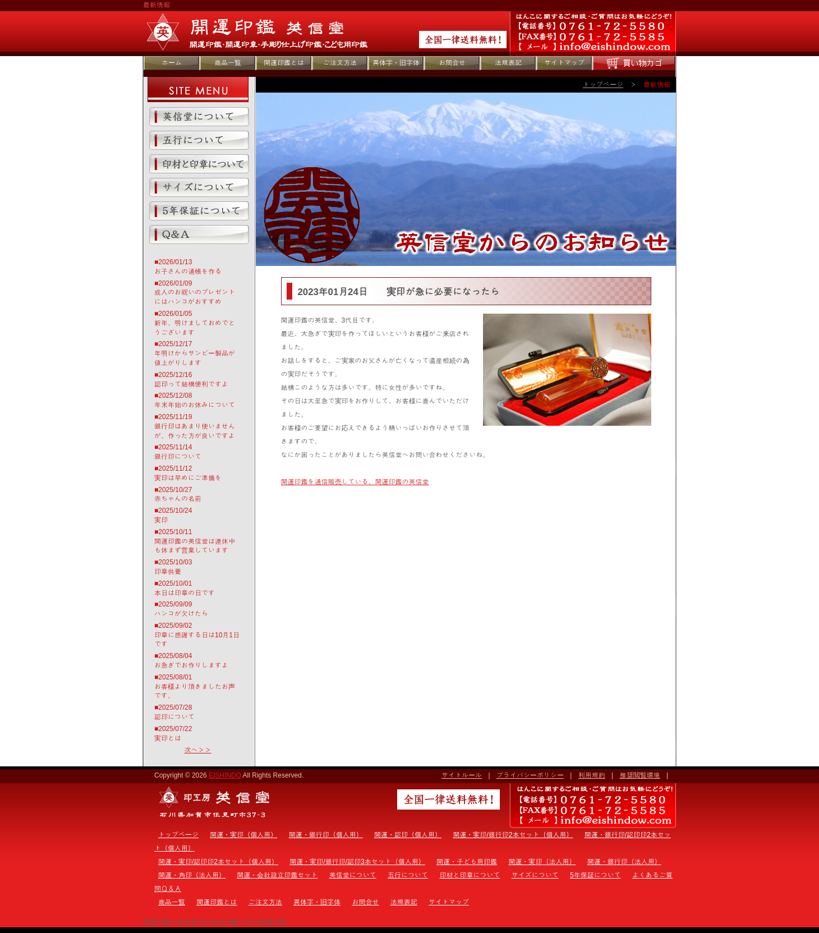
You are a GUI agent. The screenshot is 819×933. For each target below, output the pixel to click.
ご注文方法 (340, 63)
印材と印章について (199, 164)
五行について (199, 140)
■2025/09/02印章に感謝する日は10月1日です (197, 635)
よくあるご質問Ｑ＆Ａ (199, 234)
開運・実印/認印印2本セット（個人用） (218, 862)
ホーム (172, 63)
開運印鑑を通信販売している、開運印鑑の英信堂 (355, 482)
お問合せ (452, 63)
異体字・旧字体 (396, 63)
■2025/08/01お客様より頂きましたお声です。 (194, 686)
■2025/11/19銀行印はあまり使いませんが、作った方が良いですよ (194, 426)
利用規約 (591, 775)
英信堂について (199, 116)
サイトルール (461, 775)
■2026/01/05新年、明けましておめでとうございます (194, 323)
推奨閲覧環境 (640, 775)
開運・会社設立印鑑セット (277, 875)
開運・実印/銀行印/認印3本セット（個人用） (357, 862)
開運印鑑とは (284, 63)
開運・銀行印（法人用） (624, 862)
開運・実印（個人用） (243, 835)
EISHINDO (225, 775)
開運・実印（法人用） (542, 862)
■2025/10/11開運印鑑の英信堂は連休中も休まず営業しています (194, 541)
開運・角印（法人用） (192, 875)
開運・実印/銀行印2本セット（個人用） (513, 835)
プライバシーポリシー (530, 775)
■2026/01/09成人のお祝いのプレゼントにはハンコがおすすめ (194, 292)
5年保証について (199, 211)
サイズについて (199, 187)
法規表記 (508, 63)
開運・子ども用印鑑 (466, 862)
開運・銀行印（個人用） (326, 835)
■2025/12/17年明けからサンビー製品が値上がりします (194, 353)
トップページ (603, 85)
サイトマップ (564, 63)
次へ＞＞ (198, 750)
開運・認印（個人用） (407, 835)
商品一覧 (227, 63)
